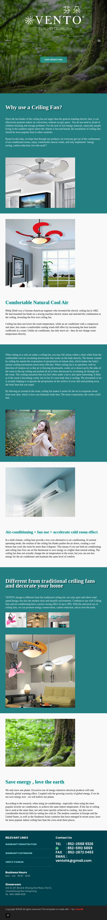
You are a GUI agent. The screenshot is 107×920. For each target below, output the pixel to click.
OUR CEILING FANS (54, 59)
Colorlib (79, 909)
